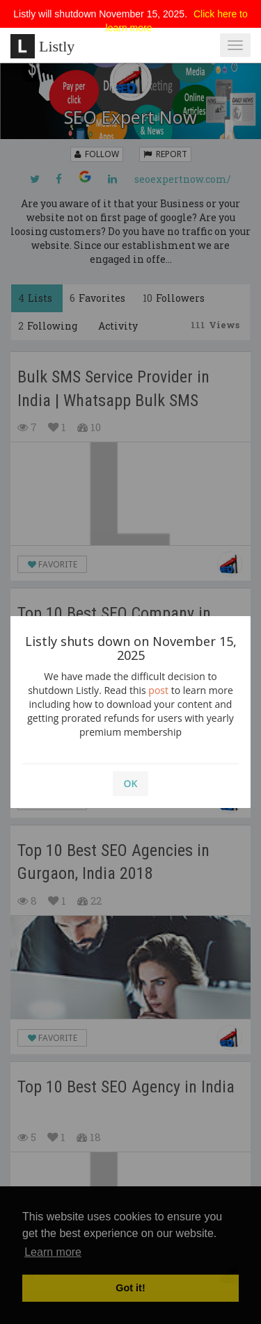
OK (131, 783)
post (158, 690)
